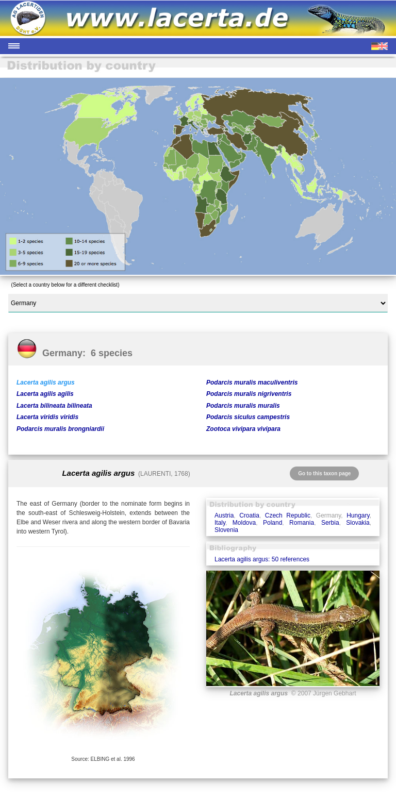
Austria (224, 515)
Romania (301, 522)
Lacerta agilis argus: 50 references (261, 559)
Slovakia (357, 522)
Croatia (249, 515)
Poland (272, 522)
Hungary (357, 515)
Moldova (244, 522)
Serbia (330, 522)
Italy (219, 522)
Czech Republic (287, 515)
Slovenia (226, 530)
